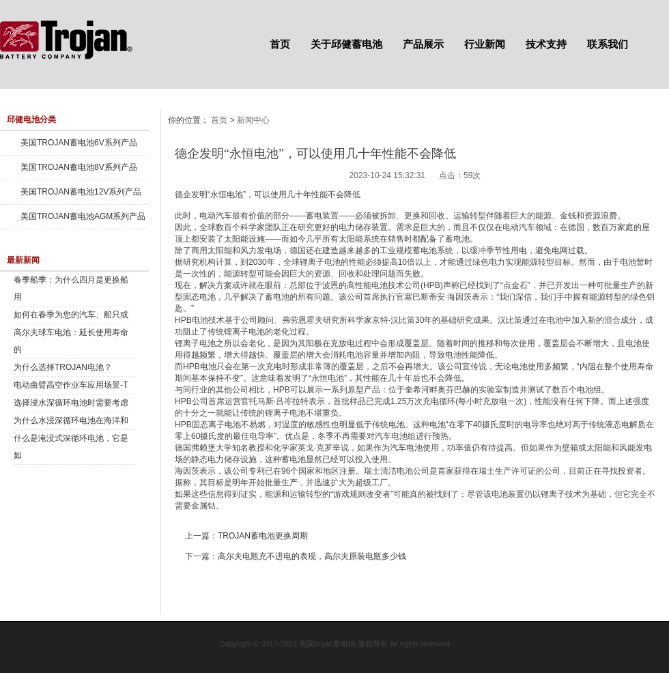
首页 (280, 44)
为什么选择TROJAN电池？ (63, 367)
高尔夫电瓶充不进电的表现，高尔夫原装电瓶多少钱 (312, 556)
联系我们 (607, 44)
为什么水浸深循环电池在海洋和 (71, 420)
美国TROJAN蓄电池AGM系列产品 (82, 216)
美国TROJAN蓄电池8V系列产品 (78, 167)
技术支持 (546, 44)
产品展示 (423, 44)
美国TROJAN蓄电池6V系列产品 (78, 142)
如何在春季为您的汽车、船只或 (71, 314)
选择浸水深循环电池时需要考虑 (71, 402)
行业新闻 (484, 44)
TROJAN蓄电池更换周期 (263, 536)
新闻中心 (253, 120)
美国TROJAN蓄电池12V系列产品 (80, 192)
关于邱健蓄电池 (346, 44)
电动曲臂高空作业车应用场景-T (71, 385)
